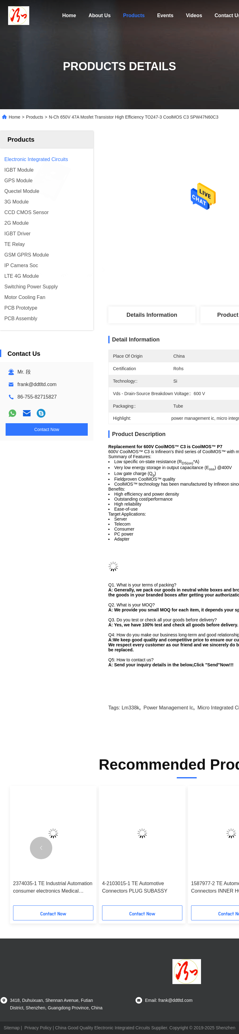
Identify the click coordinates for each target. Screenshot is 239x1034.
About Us (99, 15)
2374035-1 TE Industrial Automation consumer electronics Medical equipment (52, 888)
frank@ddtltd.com (37, 384)
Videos (194, 15)
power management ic (168, 707)
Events (165, 15)
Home (69, 15)
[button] (41, 848)
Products (134, 15)
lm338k (130, 707)
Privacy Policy (37, 1027)
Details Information (151, 315)
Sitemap (12, 1027)
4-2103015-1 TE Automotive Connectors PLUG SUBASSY (134, 887)
